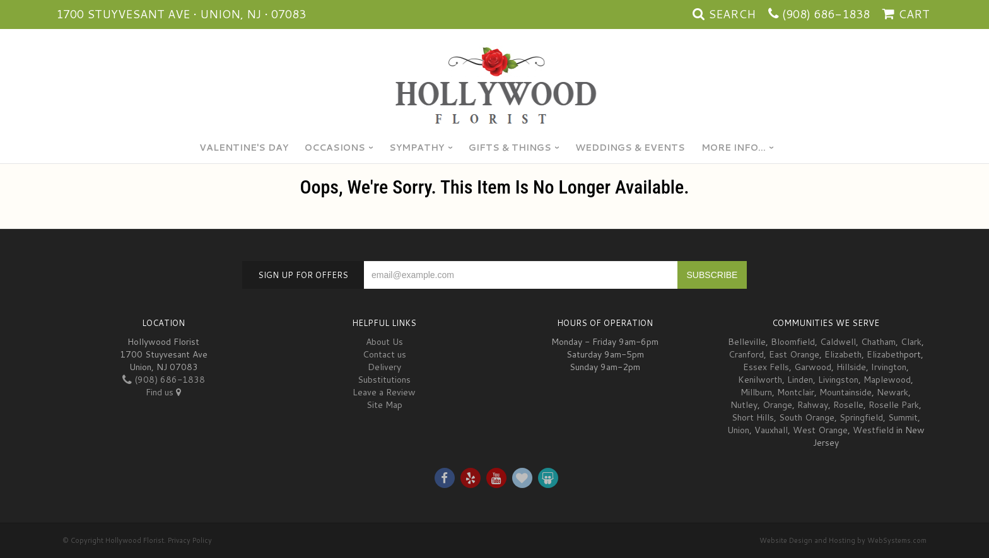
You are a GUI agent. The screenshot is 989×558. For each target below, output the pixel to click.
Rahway (812, 404)
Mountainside (845, 392)
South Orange (806, 417)
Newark (892, 392)
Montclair (795, 392)
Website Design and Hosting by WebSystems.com (843, 540)
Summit (903, 417)
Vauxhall (771, 430)
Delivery (384, 367)
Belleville (747, 341)
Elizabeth (843, 354)
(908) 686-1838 (826, 14)
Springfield (861, 417)
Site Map (384, 404)
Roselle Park (894, 404)
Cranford (746, 354)
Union (738, 430)
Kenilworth (760, 379)
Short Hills (753, 417)
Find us (163, 392)
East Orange (794, 354)
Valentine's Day (243, 147)
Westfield (873, 430)
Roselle (848, 404)
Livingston (838, 379)
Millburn (756, 392)
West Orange (820, 430)
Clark (911, 341)
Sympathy (416, 147)
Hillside (851, 367)
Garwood (812, 367)
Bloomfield (793, 341)
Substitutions (384, 379)
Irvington (888, 367)
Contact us (384, 354)
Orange (777, 404)
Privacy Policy (190, 540)
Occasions (335, 147)
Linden (800, 379)
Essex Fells (766, 367)
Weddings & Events (630, 147)
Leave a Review (384, 392)
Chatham (878, 341)
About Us (384, 341)
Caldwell (838, 341)
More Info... (733, 147)
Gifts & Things (510, 147)
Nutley (744, 404)
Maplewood (887, 379)
